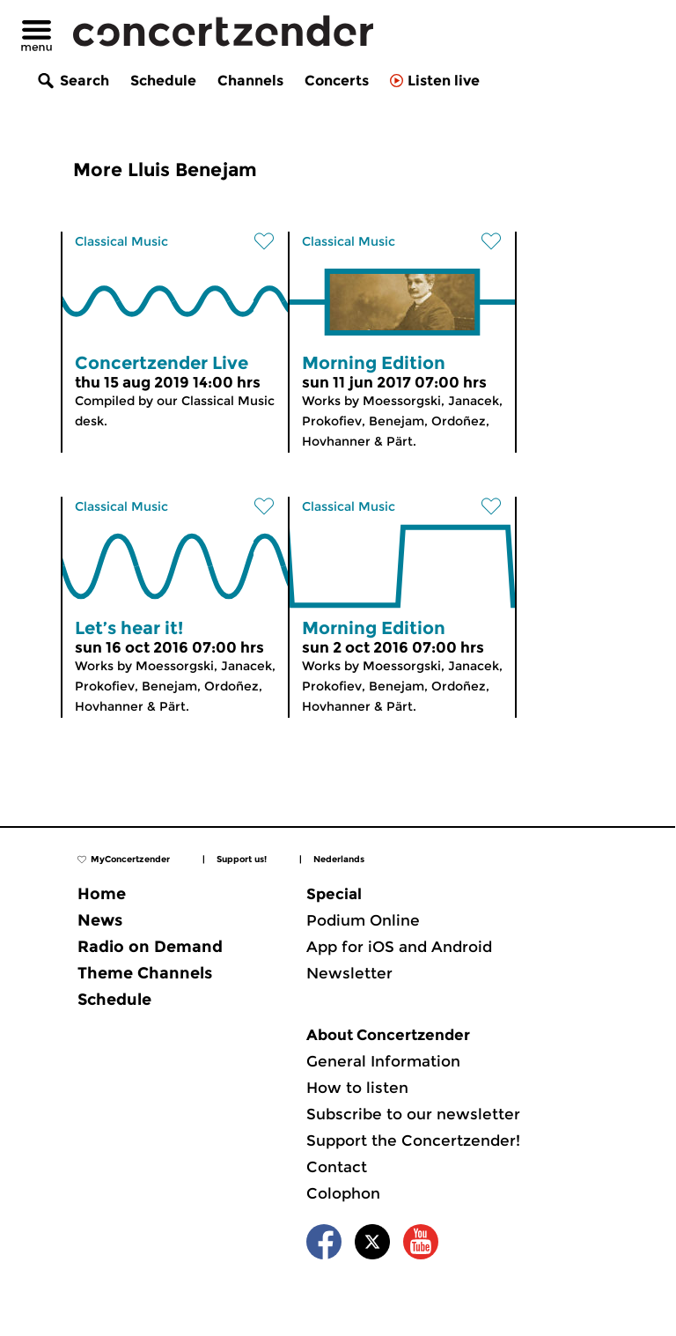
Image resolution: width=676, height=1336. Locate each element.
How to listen (357, 1087)
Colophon (343, 1193)
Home (101, 894)
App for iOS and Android (399, 947)
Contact (336, 1167)
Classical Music (121, 241)
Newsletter (349, 973)
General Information (383, 1061)
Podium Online (363, 920)
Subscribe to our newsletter (413, 1114)
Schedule (163, 80)
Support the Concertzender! (413, 1140)
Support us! (242, 859)
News (99, 920)
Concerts (337, 80)
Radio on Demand (150, 946)
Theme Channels (144, 973)
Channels (250, 80)
